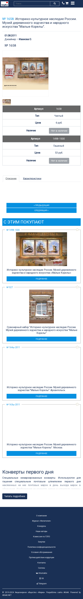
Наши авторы (41, 531)
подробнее (41, 279)
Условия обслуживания (41, 552)
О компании (41, 516)
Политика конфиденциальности (42, 547)
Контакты (41, 563)
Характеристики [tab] (32, 178)
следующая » (41, 210)
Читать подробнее (14, 496)
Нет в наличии (59, 130)
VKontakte (41, 573)
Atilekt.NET (7, 595)
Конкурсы (41, 526)
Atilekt (66, 592)
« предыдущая (41, 205)
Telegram (41, 584)
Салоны (41, 568)
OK (41, 578)
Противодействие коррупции (41, 557)
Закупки (41, 542)
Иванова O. (25, 39)
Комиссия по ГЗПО (41, 537)
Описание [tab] (11, 178)
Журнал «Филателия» (41, 521)
